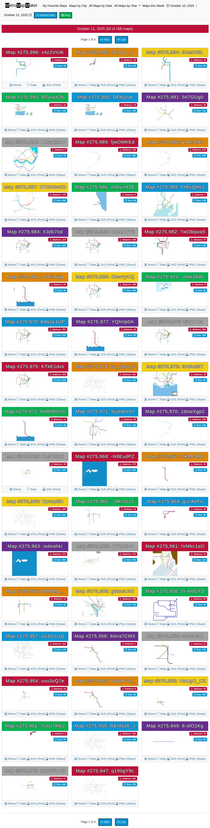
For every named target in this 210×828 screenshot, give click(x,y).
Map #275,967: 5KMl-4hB (175, 456)
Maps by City (78, 5)
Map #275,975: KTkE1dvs (35, 366)
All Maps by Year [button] (126, 5)
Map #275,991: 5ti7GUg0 (174, 97)
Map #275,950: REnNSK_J (104, 725)
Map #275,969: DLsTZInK (35, 456)
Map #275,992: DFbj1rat (105, 97)
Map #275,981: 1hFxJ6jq (35, 276)
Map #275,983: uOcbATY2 (105, 231)
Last (121, 39)
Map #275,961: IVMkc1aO (174, 546)
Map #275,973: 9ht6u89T (174, 366)
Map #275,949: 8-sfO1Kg (174, 725)
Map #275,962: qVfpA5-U (105, 546)
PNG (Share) (125, 85)
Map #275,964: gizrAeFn (175, 501)
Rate (32, 85)
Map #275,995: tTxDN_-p (105, 52)
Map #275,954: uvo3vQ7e (35, 680)
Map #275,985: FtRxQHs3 (174, 187)
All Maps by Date (100, 5)
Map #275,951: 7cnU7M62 (35, 725)
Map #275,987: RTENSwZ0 (35, 187)
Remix (15, 85)
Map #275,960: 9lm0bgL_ (35, 591)
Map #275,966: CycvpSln (34, 501)
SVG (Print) (51, 85)
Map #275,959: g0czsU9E (105, 591)
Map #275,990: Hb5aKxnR (35, 142)
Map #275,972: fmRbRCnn (35, 411)
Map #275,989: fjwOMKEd (105, 142)
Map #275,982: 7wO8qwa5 (175, 231)
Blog (66, 15)
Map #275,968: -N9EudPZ (105, 456)
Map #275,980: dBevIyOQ (104, 276)
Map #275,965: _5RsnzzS (105, 501)
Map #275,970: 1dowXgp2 (175, 411)
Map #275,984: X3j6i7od (35, 231)
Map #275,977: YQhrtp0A (105, 321)
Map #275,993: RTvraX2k (35, 97)
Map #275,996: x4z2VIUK (35, 52)
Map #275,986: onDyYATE (105, 187)
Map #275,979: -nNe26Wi (175, 276)
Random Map (45, 15)
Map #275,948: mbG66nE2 (35, 770)
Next (105, 39)
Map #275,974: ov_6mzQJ (105, 366)
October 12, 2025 (18, 15)
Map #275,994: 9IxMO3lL (175, 52)
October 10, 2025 (180, 5)
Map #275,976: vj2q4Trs (175, 321)
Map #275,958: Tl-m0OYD (175, 591)
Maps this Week (153, 5)
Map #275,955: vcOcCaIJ (175, 636)
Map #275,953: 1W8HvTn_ (105, 680)
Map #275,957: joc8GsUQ (35, 636)
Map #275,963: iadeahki (35, 546)
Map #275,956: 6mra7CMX (104, 636)
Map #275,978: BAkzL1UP (35, 321)
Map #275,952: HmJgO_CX (175, 680)
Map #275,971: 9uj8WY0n (104, 411)
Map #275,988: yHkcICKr (174, 142)
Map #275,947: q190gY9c (105, 770)
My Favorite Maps (55, 5)
